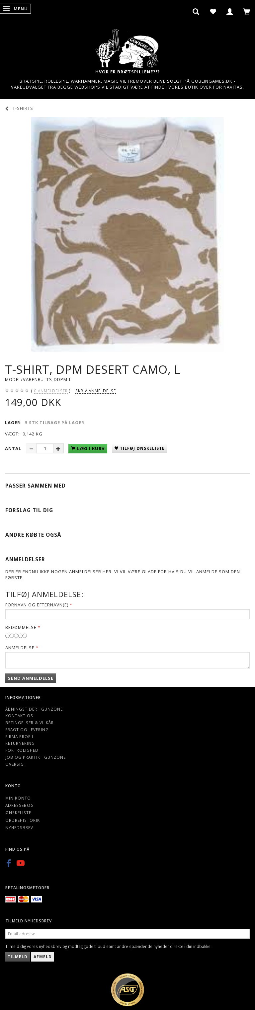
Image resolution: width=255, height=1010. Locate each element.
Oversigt (16, 764)
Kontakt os (19, 715)
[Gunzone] (127, 46)
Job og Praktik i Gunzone (35, 757)
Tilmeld (18, 957)
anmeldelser (51, 391)
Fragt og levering (27, 729)
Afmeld (43, 957)
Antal (14, 448)
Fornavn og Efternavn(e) (36, 605)
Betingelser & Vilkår (29, 722)
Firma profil (19, 736)
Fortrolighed (22, 750)
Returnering (20, 743)
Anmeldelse (20, 648)
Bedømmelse (21, 627)
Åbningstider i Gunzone (34, 709)
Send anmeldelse (30, 678)
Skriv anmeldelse (95, 390)
